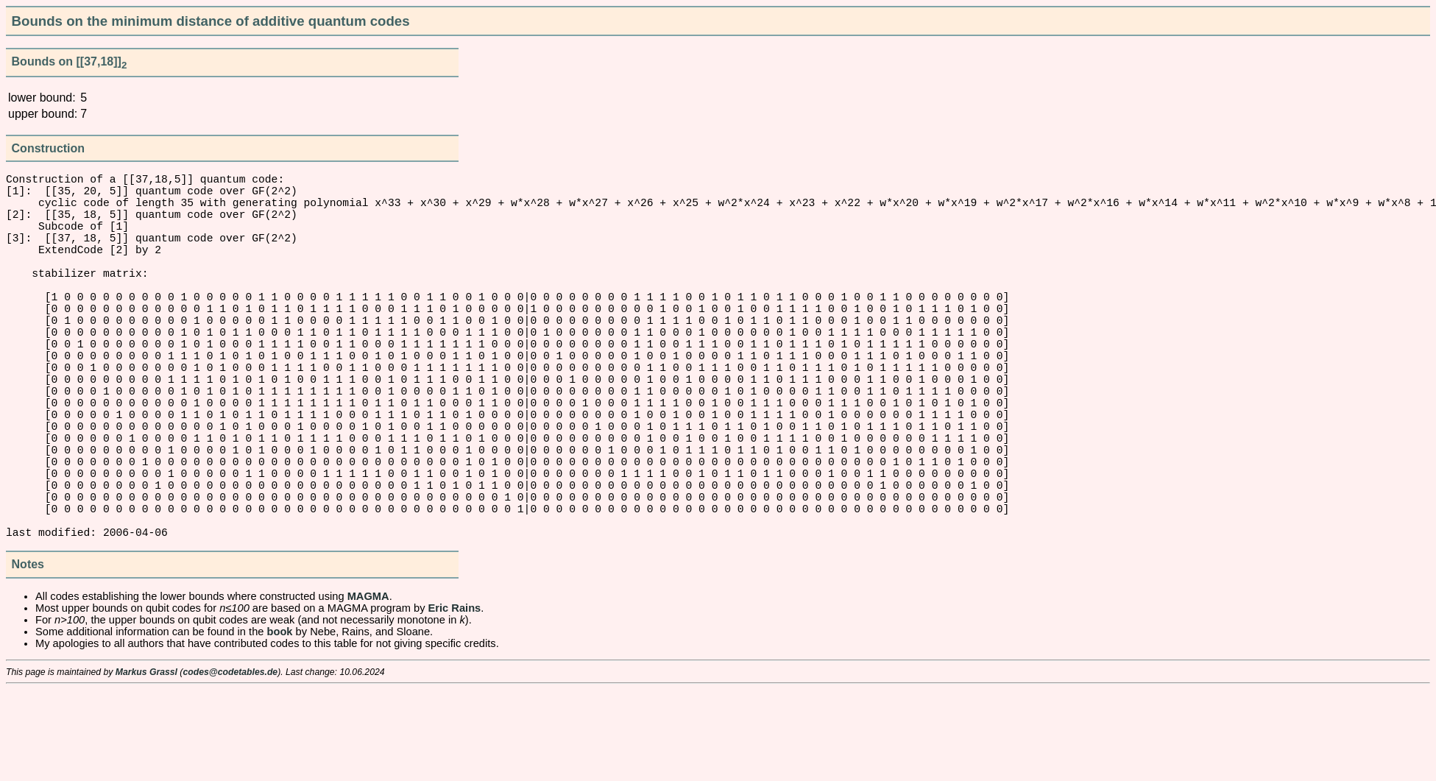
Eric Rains (454, 699)
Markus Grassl (146, 763)
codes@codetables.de (230, 763)
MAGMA (368, 687)
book (280, 723)
